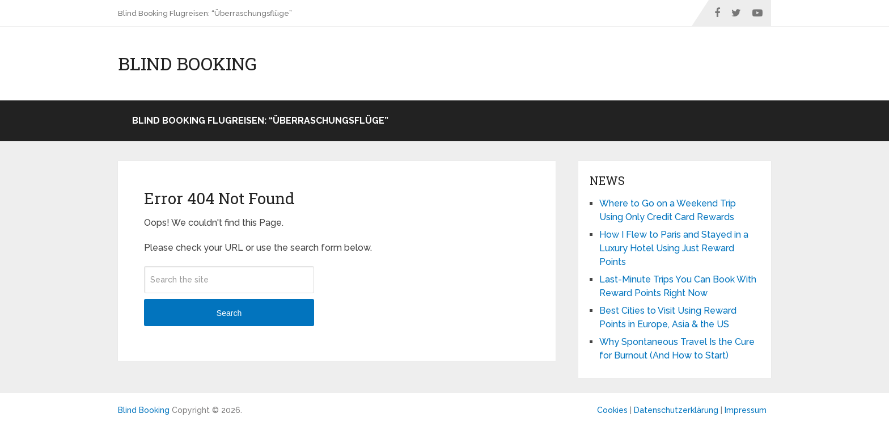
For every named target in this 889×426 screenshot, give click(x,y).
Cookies (612, 410)
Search (229, 313)
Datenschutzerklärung (676, 410)
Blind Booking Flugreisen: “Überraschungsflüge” (205, 13)
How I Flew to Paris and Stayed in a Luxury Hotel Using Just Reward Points (673, 248)
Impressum (746, 410)
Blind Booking (187, 63)
